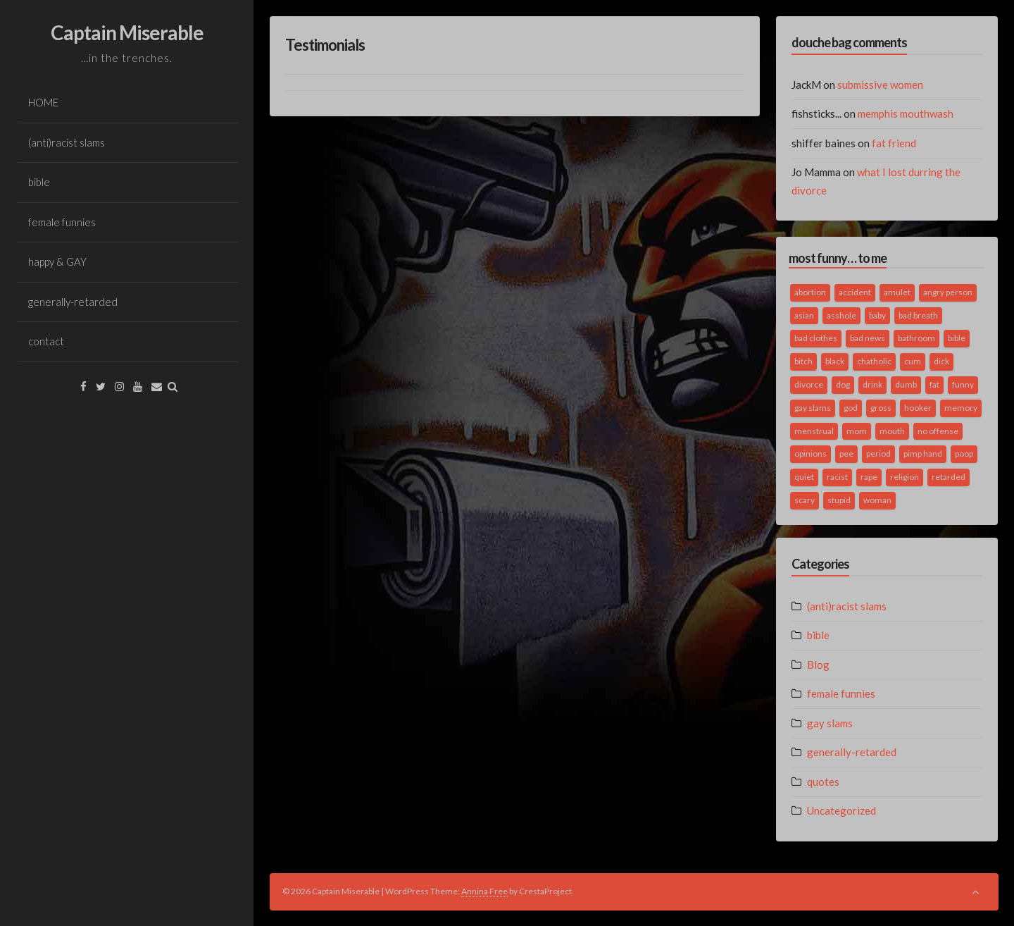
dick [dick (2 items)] (941, 361)
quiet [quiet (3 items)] (804, 476)
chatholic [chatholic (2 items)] (874, 361)
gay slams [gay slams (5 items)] (812, 407)
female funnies (62, 222)
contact (46, 341)
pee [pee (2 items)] (846, 453)
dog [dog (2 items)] (843, 384)
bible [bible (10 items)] (956, 338)
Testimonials (325, 44)
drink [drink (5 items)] (872, 384)
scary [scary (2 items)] (804, 500)
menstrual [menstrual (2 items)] (814, 431)
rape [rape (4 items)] (868, 476)
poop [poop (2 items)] (964, 453)
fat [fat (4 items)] (934, 384)
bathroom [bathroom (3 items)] (916, 338)
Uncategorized (841, 810)
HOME (43, 102)
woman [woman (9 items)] (877, 500)
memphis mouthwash (905, 113)
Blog (818, 664)
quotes (823, 781)
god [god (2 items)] (851, 407)
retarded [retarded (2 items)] (948, 476)
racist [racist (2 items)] (837, 476)
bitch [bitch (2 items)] (803, 361)
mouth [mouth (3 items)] (892, 431)
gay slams (830, 723)
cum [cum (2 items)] (912, 361)
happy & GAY (57, 261)
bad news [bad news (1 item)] (867, 338)
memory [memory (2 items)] (960, 407)
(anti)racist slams (66, 142)
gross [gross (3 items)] (880, 407)
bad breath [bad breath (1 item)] (918, 315)
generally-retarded (73, 301)
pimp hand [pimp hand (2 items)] (922, 453)
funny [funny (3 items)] (963, 384)
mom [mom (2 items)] (856, 431)
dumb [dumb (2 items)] (906, 384)
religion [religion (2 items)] (904, 476)
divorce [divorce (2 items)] (808, 384)
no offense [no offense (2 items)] (938, 431)
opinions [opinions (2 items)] (810, 453)
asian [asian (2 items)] (804, 315)
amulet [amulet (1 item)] (897, 292)
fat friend (894, 143)
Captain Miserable (127, 32)
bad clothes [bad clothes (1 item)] (815, 338)
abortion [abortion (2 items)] (810, 292)
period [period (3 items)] (878, 453)
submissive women (880, 84)
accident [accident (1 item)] (855, 292)
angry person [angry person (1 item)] (947, 292)
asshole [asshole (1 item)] (841, 315)
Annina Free (484, 891)
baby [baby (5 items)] (877, 315)
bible (39, 181)
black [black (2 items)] (834, 361)
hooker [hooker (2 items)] (918, 407)
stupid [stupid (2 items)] (839, 500)
